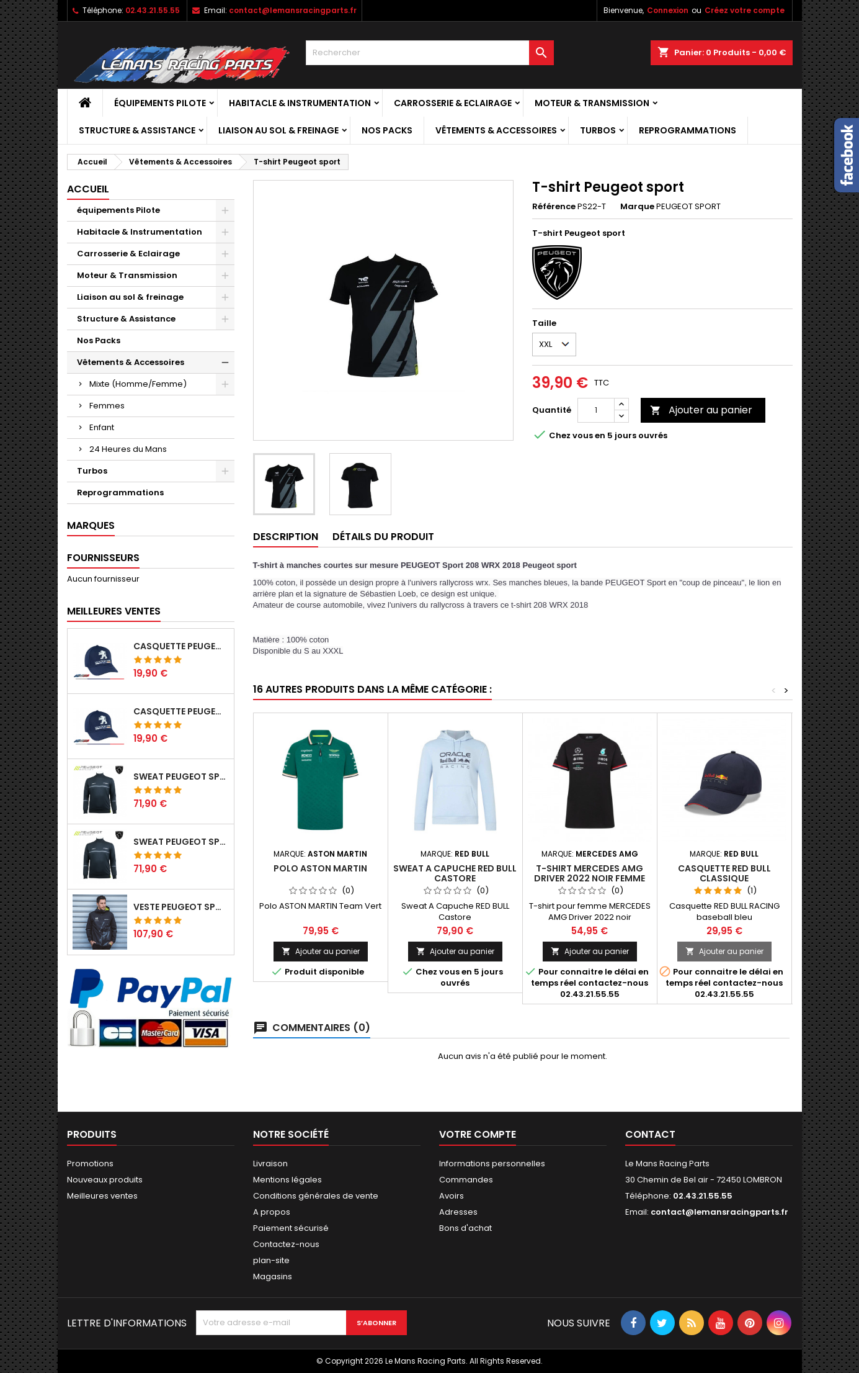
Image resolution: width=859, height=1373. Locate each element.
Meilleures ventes (102, 1196)
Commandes (466, 1180)
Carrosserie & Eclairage (453, 103)
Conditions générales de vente (315, 1196)
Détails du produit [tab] (383, 536)
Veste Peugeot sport (181, 907)
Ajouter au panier (701, 410)
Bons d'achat (465, 1228)
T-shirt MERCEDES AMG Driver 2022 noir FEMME (589, 873)
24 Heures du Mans (128, 449)
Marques (91, 525)
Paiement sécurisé (291, 1228)
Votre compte (477, 1134)
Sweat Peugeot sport (181, 776)
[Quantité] (596, 410)
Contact (650, 1134)
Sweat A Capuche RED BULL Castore (455, 873)
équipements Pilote (160, 103)
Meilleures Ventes (114, 611)
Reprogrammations (687, 130)
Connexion (667, 10)
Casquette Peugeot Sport (181, 646)
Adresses (458, 1212)
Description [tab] (285, 536)
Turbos (598, 130)
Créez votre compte (745, 10)
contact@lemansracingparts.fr (293, 10)
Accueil (88, 189)
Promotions (90, 1163)
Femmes (107, 406)
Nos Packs (387, 130)
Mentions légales (287, 1180)
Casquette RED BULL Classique (724, 873)
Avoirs (451, 1196)
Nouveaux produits (105, 1180)
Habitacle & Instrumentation (300, 103)
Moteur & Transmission (592, 103)
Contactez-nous (286, 1244)
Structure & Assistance (137, 130)
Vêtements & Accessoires (496, 130)
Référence (554, 206)
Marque (637, 206)
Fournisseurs (103, 558)
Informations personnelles (492, 1163)
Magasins (272, 1276)
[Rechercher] (430, 52)
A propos (271, 1212)
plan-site (271, 1260)
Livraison (270, 1163)
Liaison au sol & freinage (278, 130)
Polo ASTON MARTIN (320, 868)
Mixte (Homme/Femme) (138, 384)
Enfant (101, 427)
